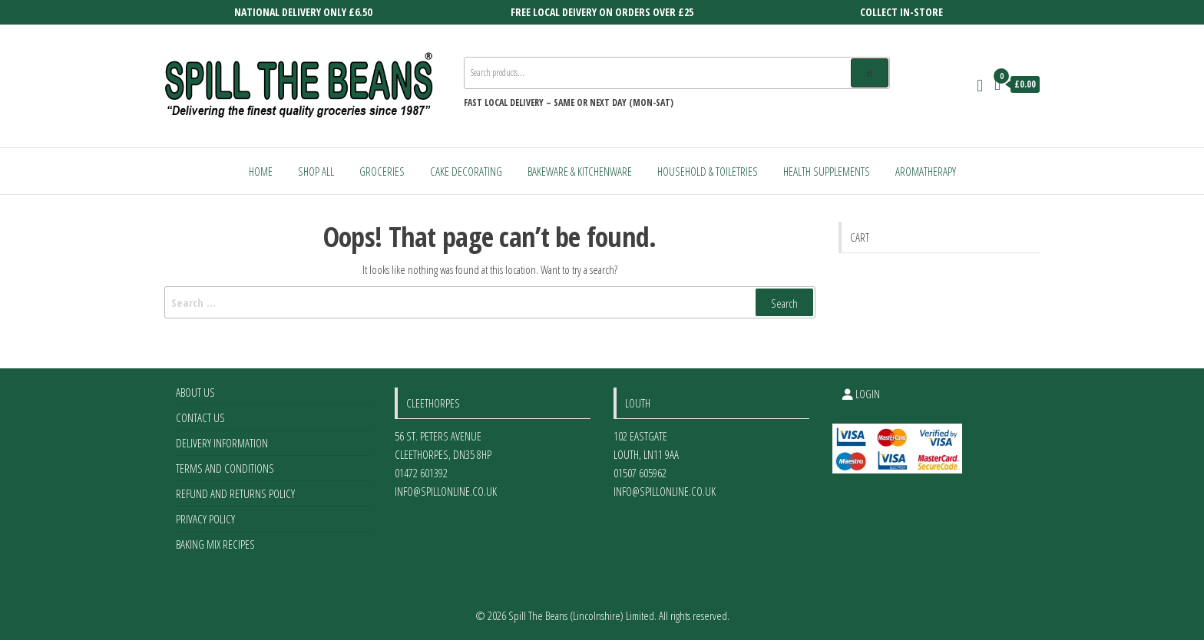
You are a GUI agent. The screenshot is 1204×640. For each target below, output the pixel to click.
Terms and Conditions (225, 468)
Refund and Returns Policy (235, 493)
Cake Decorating (466, 171)
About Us (195, 392)
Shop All (316, 171)
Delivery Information (222, 442)
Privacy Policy (205, 518)
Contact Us (200, 417)
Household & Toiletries (707, 171)
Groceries (382, 171)
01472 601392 (421, 472)
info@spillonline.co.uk (446, 491)
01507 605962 (640, 472)
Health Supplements (826, 171)
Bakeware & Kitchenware (580, 171)
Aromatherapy (925, 171)
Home (261, 171)
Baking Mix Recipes (215, 544)
